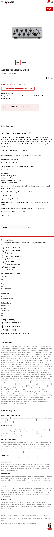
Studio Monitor (44, 482)
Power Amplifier (32, 430)
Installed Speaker (42, 428)
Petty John (16, 386)
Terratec (13, 400)
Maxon (37, 380)
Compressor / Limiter (15, 482)
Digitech (3, 360)
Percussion (27, 452)
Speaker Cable (36, 458)
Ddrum (21, 358)
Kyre (48, 376)
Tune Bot (34, 400)
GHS (35, 368)
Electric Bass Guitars (43, 468)
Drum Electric (14, 450)
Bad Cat (40, 351)
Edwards (11, 362)
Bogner (19, 352)
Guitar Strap (25, 490)
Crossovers (29, 434)
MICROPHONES (6, 500)
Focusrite (21, 366)
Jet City (37, 374)
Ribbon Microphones (16, 504)
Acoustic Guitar (5, 488)
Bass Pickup (47, 464)
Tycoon (40, 400)
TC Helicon (11, 398)
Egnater (17, 362)
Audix (3, 351)
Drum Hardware (6, 452)
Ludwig (40, 378)
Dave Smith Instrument (8, 358)
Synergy (35, 396)
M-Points (4, 296)
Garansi (3, 286)
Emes (9, 364)
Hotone (13, 372)
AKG (41, 347)
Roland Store (5, 306)
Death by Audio (37, 358)
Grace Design (12, 370)
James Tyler (21, 374)
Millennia (14, 382)
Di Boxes (16, 432)
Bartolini (46, 351)
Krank (37, 376)
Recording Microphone (17, 480)
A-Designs (4, 347)
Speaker (4, 436)
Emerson (4, 364)
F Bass (33, 364)
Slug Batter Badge (37, 392)
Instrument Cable (12, 458)
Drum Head (16, 446)
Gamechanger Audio (19, 368)
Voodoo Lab (36, 402)
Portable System (20, 436)
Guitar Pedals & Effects (37, 494)
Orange (44, 384)
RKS (37, 388)
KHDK (12, 376)
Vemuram (19, 402)
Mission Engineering (24, 382)
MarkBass (19, 380)
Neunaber (23, 384)
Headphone (11, 478)
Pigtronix (23, 386)
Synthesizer (9, 422)
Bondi (24, 352)
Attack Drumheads (46, 349)
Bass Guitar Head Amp (14, 96)
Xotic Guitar (11, 403)
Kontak (3, 279)
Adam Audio (21, 347)
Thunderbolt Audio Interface (36, 476)
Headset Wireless (43, 506)
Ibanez (30, 372)
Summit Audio (12, 396)
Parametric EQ (34, 482)
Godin (49, 368)
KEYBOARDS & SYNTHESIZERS (10, 416)
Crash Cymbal (34, 442)
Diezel (45, 358)
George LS (30, 368)
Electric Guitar (16, 488)
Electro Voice (37, 362)
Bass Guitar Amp (14, 466)
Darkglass (33, 356)
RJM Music (32, 388)
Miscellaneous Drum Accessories (43, 448)
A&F (10, 347)
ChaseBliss (5, 354)
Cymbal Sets (43, 442)
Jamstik (29, 374)
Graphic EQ (37, 434)
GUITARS (4, 486)
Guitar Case (37, 488)
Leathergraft (13, 378)
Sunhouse (20, 396)
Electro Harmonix (26, 362)
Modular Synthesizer (20, 422)
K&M (8, 376)
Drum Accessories (31, 444)
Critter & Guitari (5, 356)
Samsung (4, 392)
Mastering (26, 482)
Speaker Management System (36, 436)
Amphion (4, 349)
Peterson (9, 386)
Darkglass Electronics (43, 356)
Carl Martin (38, 352)
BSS (32, 352)
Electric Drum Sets (17, 452)
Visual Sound (27, 402)
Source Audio (25, 394)
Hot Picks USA (5, 372)
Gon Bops (4, 370)
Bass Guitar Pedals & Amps (28, 468)
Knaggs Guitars (25, 376)
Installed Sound (6, 428)
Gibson (39, 368)
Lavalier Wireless (6, 508)
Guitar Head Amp (15, 494)
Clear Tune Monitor (21, 354)
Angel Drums (15, 349)
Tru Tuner (24, 400)
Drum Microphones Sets (43, 446)
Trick (18, 400)
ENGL (13, 364)
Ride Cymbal (11, 444)
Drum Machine (34, 450)
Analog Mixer (10, 430)
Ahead (37, 347)
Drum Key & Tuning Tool (28, 446)
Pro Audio (44, 434)
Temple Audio (5, 400)
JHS (42, 374)
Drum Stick (19, 448)
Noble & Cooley (32, 384)
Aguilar (8, 98)
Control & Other (16, 428)
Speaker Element (44, 430)
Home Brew (47, 370)
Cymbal (16, 442)
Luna (44, 378)
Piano (34, 420)
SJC (26, 392)
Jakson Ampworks (11, 374)
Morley (3, 384)
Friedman (46, 366)
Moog (42, 382)
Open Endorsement (7, 299)
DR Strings (17, 360)
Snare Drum (5, 450)
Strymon (3, 396)
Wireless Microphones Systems (15, 506)
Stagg (49, 394)
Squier (44, 394)
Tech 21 (25, 398)
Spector (32, 394)
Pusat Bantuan (6, 289)
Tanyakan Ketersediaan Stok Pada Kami (18, 89)
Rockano (48, 388)
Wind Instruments (32, 422)
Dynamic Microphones (24, 502)
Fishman (3, 366)
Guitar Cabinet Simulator (21, 492)
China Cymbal (24, 442)
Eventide (28, 364)
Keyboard (14, 418)
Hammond (39, 370)
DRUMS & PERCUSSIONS (9, 440)
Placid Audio (43, 386)
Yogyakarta (5, 311)
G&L (51, 366)
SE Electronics (20, 392)
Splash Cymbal (20, 444)
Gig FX (44, 368)
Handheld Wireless (31, 506)
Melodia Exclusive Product (39, 96)
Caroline (44, 352)
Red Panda (18, 388)
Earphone (37, 432)
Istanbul (41, 372)
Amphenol (47, 347)
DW (35, 360)
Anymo (22, 349)
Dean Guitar (28, 358)
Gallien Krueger (7, 368)
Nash (17, 384)
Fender (47, 364)
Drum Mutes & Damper (8, 448)
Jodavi (46, 374)
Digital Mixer (18, 430)
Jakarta (3, 308)
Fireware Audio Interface (19, 476)
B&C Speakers (32, 351)
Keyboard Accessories (25, 418)
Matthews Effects (29, 380)
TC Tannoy (19, 398)
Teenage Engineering (35, 398)
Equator (18, 364)
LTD (36, 378)
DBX (17, 358)
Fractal (40, 366)
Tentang (4, 277)
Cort (33, 354)
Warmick (4, 403)
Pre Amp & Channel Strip (34, 478)
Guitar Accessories (26, 488)
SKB (30, 392)
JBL (33, 374)
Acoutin (14, 347)
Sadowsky (46, 390)
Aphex (28, 349)
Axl (26, 351)
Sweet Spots (28, 396)
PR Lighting (7, 388)
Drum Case (41, 444)
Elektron (44, 362)
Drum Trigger (27, 448)
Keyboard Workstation (15, 420)
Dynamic (47, 360)
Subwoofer (11, 436)
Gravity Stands (22, 370)
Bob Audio (12, 352)
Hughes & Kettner (21, 372)
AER (28, 347)
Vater (13, 402)
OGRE (39, 384)
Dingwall (10, 360)
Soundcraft (16, 394)
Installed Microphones (29, 428)
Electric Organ (5, 418)
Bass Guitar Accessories (8, 464)
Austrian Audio (10, 351)
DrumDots (30, 360)
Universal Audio (6, 402)
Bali (2, 313)
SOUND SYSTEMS (6, 426)
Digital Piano (40, 420)
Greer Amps (31, 370)
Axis (23, 351)
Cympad (19, 356)
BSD (2, 315)
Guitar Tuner (42, 490)
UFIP (45, 400)
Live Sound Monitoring (26, 432)
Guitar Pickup (17, 490)
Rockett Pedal (5, 390)
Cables (3, 458)
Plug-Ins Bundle (21, 478)
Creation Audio (46, 354)
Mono (32, 382)
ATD (39, 349)
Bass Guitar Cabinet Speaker (28, 466)
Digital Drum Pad (24, 450)
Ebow (3, 362)
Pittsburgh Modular (32, 386)
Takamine (42, 396)
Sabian (40, 390)
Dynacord (41, 360)
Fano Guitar (40, 364)
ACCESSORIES (5, 456)
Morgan (47, 382)
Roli (28, 390)
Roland (13, 390)
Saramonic (11, 392)
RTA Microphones (29, 504)
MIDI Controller (27, 420)
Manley (8, 380)
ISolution (35, 372)
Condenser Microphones (9, 502)
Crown (14, 356)
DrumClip (23, 360)
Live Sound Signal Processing (15, 434)
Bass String (4, 466)
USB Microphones (41, 504)
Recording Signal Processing (33, 480)
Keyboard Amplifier (39, 418)
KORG (33, 376)
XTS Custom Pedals (21, 403)
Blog (2, 284)
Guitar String (34, 490)
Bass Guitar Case (38, 464)
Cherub (12, 354)
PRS (13, 388)
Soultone (9, 394)
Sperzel (38, 394)
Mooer (38, 382)
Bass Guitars (26, 96)
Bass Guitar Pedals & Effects (9, 470)
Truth (29, 400)
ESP (23, 364)
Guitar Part (9, 490)
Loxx (32, 378)
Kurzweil (42, 376)
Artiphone (34, 349)
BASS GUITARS (6, 462)
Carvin (50, 352)
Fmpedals (11, 366)
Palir (49, 384)
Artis (2, 281)
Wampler (44, 402)
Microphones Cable (24, 458)
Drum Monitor (44, 450)
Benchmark (4, 352)
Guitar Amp (9, 492)
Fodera (28, 366)
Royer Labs (33, 390)
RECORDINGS (5, 474)
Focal (16, 366)
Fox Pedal (34, 366)
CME (29, 354)
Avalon (18, 351)
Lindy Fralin (27, 378)
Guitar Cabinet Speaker (37, 492)
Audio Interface (6, 476)
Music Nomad (11, 384)
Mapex (13, 380)
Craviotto (38, 354)
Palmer (3, 386)
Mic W (8, 382)
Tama (47, 396)
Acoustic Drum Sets (7, 442)
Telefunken (46, 398)
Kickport (17, 376)
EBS (7, 362)
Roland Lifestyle (21, 390)
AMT (9, 349)
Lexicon (20, 378)
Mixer (25, 430)
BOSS (28, 352)
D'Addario (26, 356)
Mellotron (43, 380)
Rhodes (25, 388)
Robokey (42, 388)
